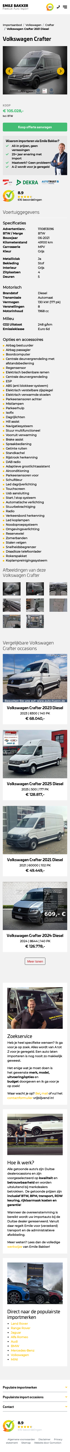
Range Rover (21, 1328)
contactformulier (19, 1098)
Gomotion (55, 1442)
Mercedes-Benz (22, 1350)
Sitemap (26, 1442)
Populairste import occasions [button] (23, 1397)
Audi (14, 1341)
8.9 (50, 7)
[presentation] (9, 71)
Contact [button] (8, 1407)
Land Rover (19, 1323)
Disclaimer (44, 1439)
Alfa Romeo (19, 1337)
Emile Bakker (15, 7)
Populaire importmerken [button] (20, 1387)
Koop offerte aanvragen (35, 127)
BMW (15, 1346)
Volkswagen (20, 1355)
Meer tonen (35, 961)
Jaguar (16, 1332)
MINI (14, 1359)
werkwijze (14, 1247)
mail (44, 1093)
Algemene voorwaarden (21, 1439)
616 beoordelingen (30, 199)
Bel (37, 1093)
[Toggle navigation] (65, 7)
